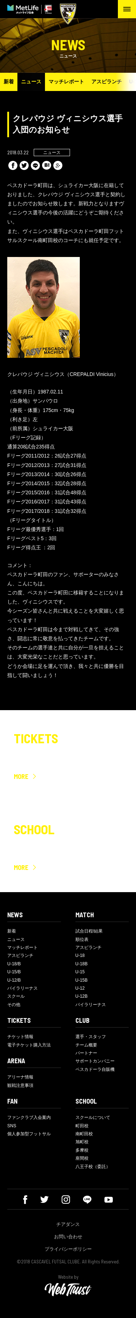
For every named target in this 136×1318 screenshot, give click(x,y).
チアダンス (68, 1224)
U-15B (81, 980)
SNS (11, 1125)
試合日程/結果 (89, 931)
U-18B (81, 963)
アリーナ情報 (20, 1077)
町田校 (81, 1125)
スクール (16, 996)
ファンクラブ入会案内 (29, 1117)
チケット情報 (20, 1036)
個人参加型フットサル (29, 1133)
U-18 (80, 955)
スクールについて (92, 1117)
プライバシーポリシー (68, 1249)
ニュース (31, 81)
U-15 (80, 971)
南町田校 (84, 1133)
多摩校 (81, 1150)
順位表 (81, 939)
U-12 (80, 988)
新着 (9, 81)
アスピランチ (106, 81)
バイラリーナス (22, 988)
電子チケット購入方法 (29, 1045)
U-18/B (14, 963)
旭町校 (81, 1141)
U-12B (81, 996)
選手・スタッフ (90, 1036)
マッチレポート (66, 81)
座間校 (81, 1158)
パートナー (86, 1053)
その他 (13, 1004)
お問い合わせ (68, 1236)
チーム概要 (86, 1045)
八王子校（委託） (92, 1166)
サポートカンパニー (95, 1061)
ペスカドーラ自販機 (95, 1069)
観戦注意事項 (20, 1085)
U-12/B (14, 980)
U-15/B (14, 971)
